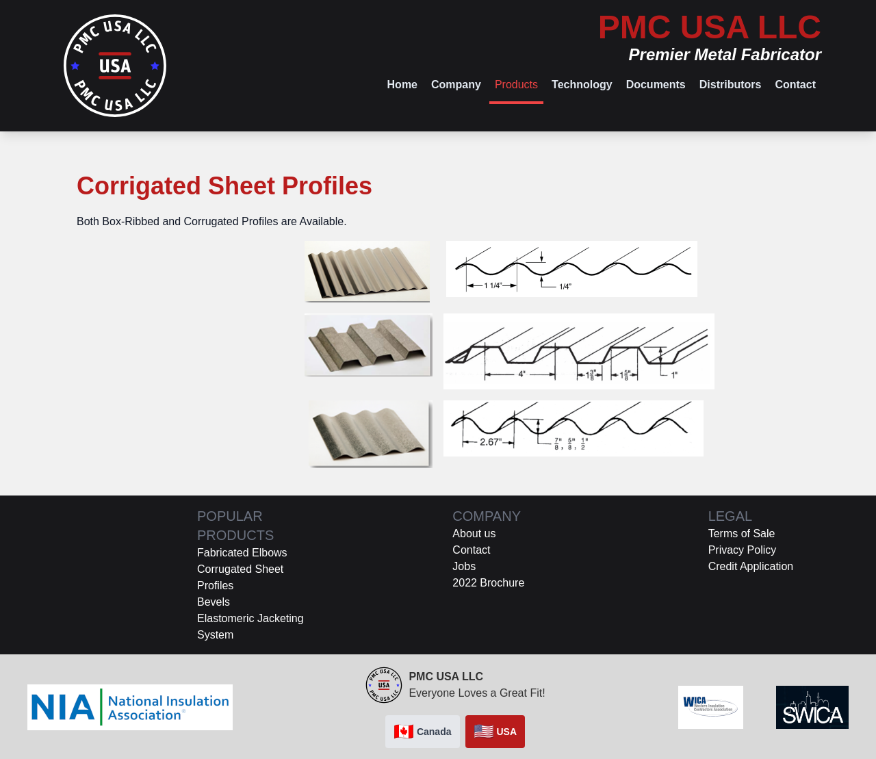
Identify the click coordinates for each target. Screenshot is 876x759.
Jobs (464, 566)
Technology (582, 84)
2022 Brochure (488, 583)
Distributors (730, 84)
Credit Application (751, 566)
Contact (795, 84)
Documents (656, 84)
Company (456, 84)
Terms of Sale (741, 533)
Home (402, 84)
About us (473, 533)
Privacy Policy (742, 550)
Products (516, 84)
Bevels (213, 602)
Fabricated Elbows (242, 552)
